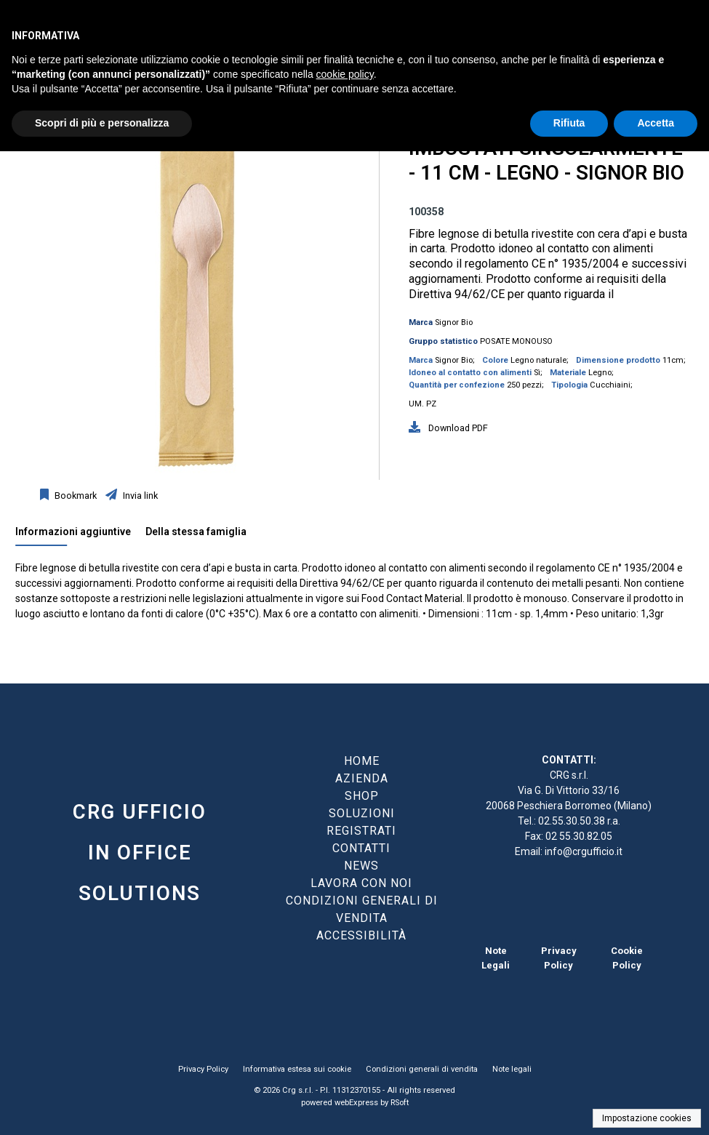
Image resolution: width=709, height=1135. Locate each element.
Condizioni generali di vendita (422, 1069)
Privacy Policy (203, 1069)
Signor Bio (454, 322)
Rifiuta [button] (569, 123)
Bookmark (74, 495)
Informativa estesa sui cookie (297, 1069)
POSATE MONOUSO (516, 341)
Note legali (512, 1069)
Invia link (139, 495)
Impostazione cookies (647, 1118)
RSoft (399, 1102)
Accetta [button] (655, 123)
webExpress (356, 1102)
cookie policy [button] (345, 74)
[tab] (80, 535)
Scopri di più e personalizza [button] (102, 123)
